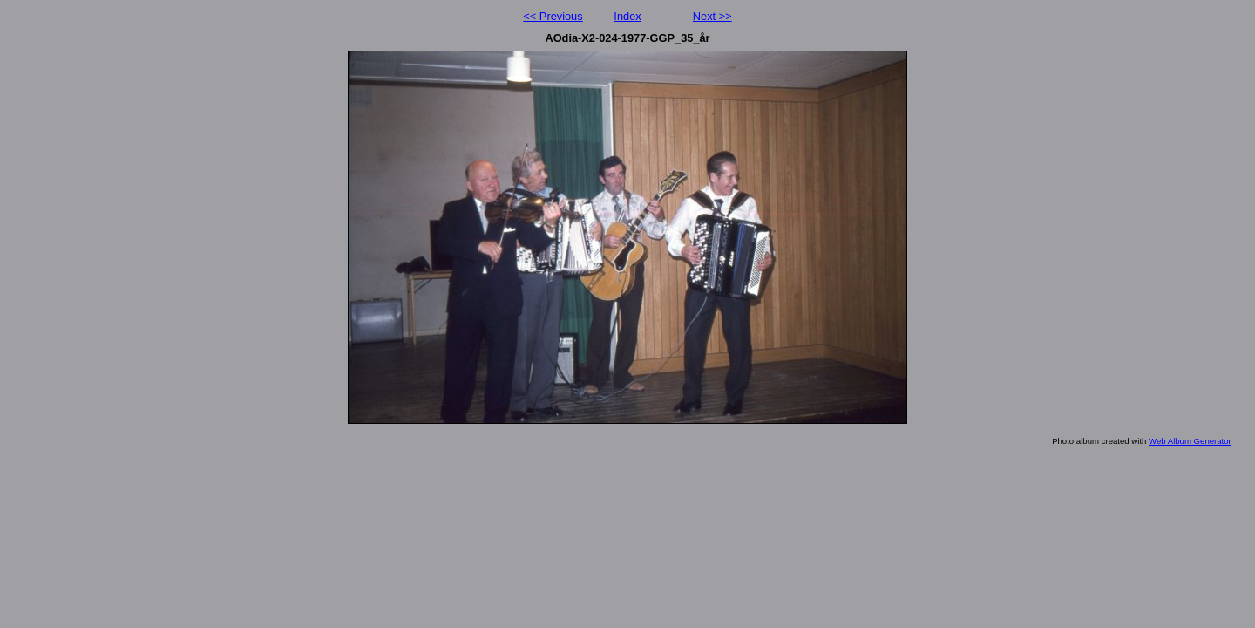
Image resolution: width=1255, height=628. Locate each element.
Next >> (712, 16)
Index (627, 16)
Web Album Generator (1190, 441)
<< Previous (552, 16)
